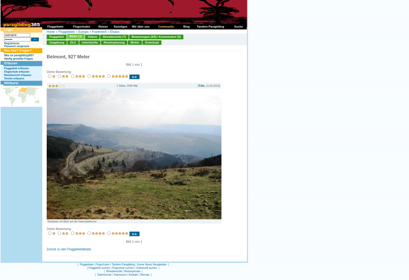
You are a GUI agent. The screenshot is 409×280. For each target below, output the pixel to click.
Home (51, 32)
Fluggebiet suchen (99, 267)
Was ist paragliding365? (19, 55)
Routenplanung (114, 42)
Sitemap (144, 274)
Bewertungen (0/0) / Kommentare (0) (156, 36)
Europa (83, 32)
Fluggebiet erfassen (16, 68)
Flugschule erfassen (16, 71)
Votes (122, 85)
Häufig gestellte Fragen (18, 58)
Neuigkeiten (160, 264)
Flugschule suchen (123, 267)
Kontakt (133, 274)
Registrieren (11, 43)
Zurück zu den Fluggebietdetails (69, 249)
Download (152, 42)
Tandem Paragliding (123, 264)
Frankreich (99, 32)
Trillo (202, 85)
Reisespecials (132, 271)
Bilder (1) (76, 36)
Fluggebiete (66, 32)
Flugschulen (102, 264)
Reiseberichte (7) (114, 36)
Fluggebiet (56, 36)
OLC (73, 42)
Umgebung (56, 42)
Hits (135, 85)
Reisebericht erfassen (17, 75)
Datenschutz (104, 274)
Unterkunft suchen (146, 267)
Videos (92, 36)
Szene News (144, 264)
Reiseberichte (114, 271)
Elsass (114, 32)
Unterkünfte (90, 42)
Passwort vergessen (16, 46)
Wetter (134, 42)
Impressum (120, 274)
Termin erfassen (14, 78)
